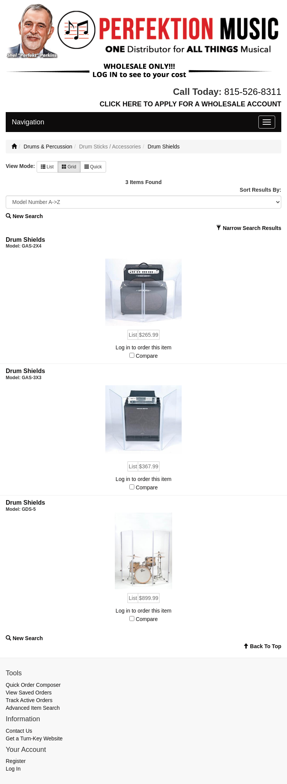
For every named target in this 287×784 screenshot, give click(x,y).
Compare (147, 356)
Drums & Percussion (48, 146)
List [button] (47, 167)
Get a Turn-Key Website (34, 738)
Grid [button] (69, 167)
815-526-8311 (252, 91)
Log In (13, 769)
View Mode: (20, 166)
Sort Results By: (260, 190)
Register (16, 761)
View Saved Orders (29, 692)
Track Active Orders (29, 700)
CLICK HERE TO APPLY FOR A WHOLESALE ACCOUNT (190, 104)
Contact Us (19, 731)
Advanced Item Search (33, 708)
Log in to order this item (143, 347)
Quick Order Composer (33, 685)
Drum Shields (164, 146)
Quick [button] (93, 167)
